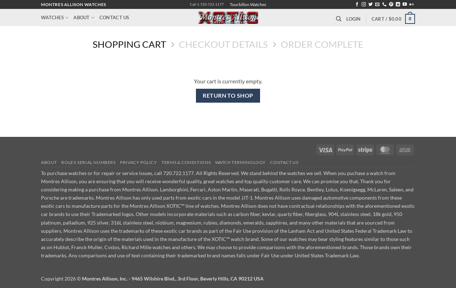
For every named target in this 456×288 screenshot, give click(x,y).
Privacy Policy (138, 162)
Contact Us (114, 17)
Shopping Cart (129, 44)
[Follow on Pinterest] (391, 4)
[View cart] (393, 19)
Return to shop (228, 95)
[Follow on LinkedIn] (398, 4)
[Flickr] (411, 4)
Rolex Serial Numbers (88, 162)
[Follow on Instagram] (364, 4)
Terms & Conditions (186, 162)
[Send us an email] (377, 4)
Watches (54, 17)
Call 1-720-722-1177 (207, 4)
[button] (353, 19)
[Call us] (384, 4)
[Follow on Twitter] (370, 4)
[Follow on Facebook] (357, 4)
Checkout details (223, 44)
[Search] (338, 19)
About (83, 17)
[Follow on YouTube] (405, 4)
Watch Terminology (240, 162)
